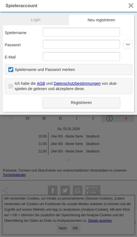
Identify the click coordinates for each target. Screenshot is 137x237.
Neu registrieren (101, 20)
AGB (41, 83)
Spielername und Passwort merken (45, 69)
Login (35, 19)
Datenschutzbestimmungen (77, 83)
